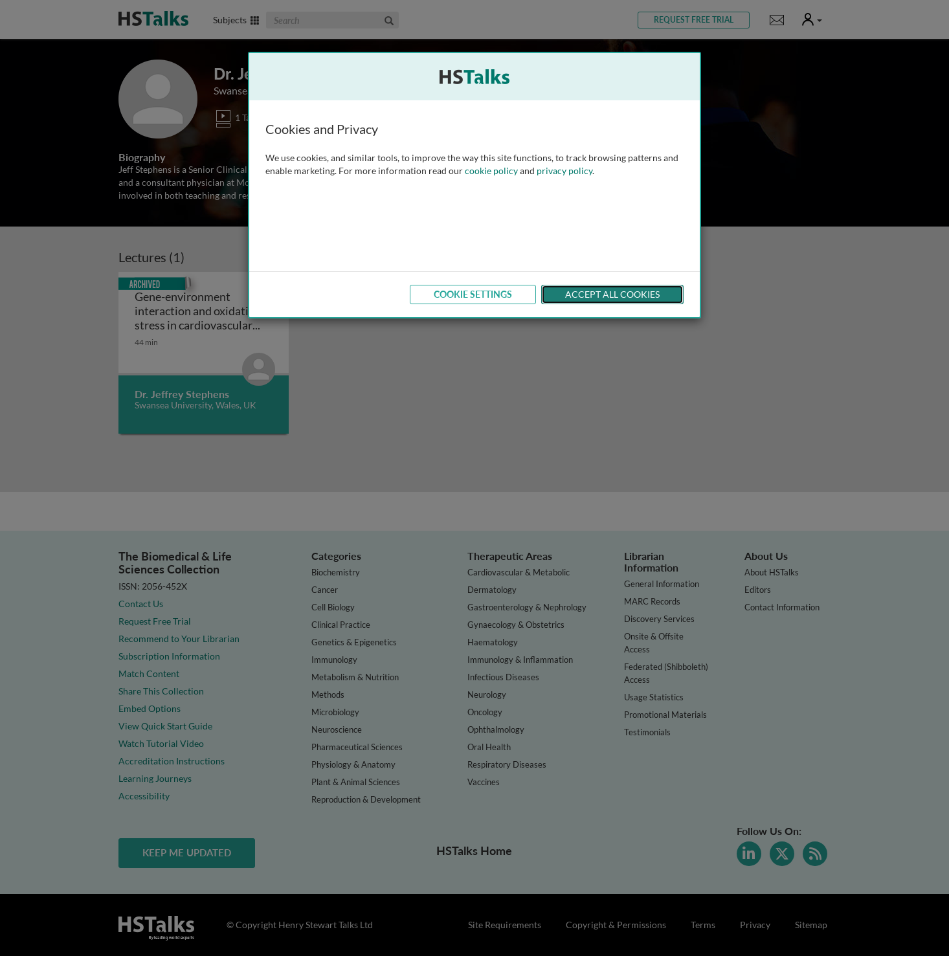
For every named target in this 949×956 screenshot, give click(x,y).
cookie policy (491, 170)
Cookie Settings (473, 294)
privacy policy (564, 170)
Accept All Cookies (612, 294)
